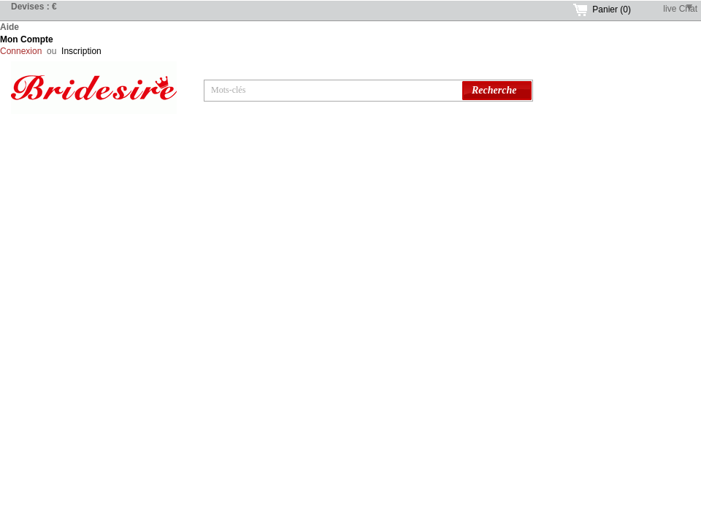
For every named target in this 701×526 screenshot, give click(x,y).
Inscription (81, 51)
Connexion (21, 51)
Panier (611, 9)
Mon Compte (26, 39)
